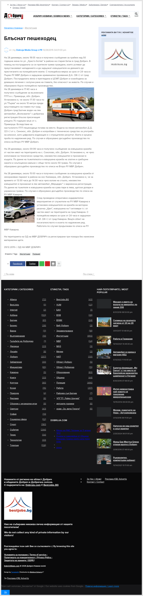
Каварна (28, 372)
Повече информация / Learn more (102, 586)
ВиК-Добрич (74, 325)
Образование (74, 372)
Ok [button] (5, 592)
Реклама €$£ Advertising (38, 5)
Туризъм (28, 445)
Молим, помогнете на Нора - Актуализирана (124, 411)
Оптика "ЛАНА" (19, 8)
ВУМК (74, 320)
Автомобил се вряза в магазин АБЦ (124, 353)
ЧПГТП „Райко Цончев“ (74, 398)
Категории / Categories (90, 16)
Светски (28, 408)
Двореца (28, 346)
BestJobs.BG (74, 299)
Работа (74, 388)
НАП (74, 356)
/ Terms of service (25, 554)
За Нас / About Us (17, 5)
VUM (74, 304)
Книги (28, 377)
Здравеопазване (74, 330)
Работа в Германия (122, 339)
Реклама (28, 398)
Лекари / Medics (79, 5)
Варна (28, 330)
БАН (74, 309)
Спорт (28, 424)
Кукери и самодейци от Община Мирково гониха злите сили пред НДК (73, 439)
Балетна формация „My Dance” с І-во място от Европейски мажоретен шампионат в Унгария (125, 372)
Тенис (28, 434)
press (59, 447)
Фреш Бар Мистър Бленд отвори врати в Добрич (126, 443)
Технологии (28, 440)
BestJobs (28, 304)
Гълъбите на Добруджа (28, 341)
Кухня (28, 388)
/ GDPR (19, 560)
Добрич (28, 356)
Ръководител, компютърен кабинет (124, 458)
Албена (28, 315)
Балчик (28, 320)
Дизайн (28, 351)
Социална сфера (28, 419)
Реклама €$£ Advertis (18, 578)
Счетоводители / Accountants (122, 5)
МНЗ (74, 346)
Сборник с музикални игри (28, 403)
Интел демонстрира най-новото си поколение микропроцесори (123, 393)
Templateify (15, 572)
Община (74, 377)
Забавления (28, 362)
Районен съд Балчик (74, 393)
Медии (74, 351)
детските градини (74, 403)
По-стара (87, 274)
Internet (28, 309)
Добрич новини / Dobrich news (51, 16)
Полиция (36, 254)
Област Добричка (74, 367)
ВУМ (74, 315)
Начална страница (13, 28)
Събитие (28, 429)
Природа (28, 393)
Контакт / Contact (95, 482)
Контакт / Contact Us (60, 5)
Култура (28, 382)
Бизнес (28, 325)
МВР (74, 341)
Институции (31, 28)
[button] (136, 14)
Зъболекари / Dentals (98, 5)
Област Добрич (74, 362)
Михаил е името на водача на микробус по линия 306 (125, 304)
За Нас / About (94, 479)
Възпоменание (28, 335)
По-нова (10, 274)
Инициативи (28, 367)
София (28, 414)
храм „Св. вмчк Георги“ (74, 408)
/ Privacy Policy (28, 557)
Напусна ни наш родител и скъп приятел (126, 427)
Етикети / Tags (119, 16)
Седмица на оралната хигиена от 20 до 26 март (124, 323)
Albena (28, 299)
